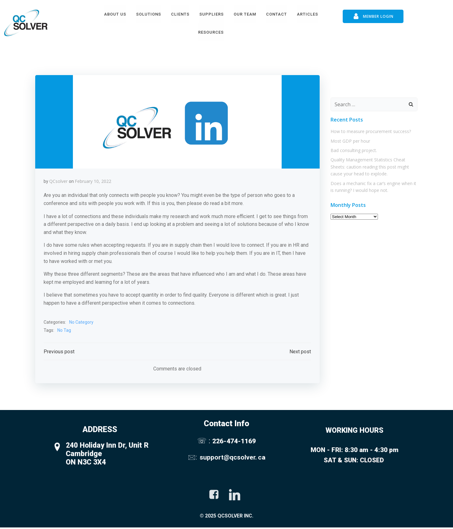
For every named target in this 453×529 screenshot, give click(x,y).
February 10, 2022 (93, 180)
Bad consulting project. (353, 148)
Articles (307, 13)
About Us (115, 13)
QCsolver (59, 180)
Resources (211, 31)
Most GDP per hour (349, 138)
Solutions (148, 13)
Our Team (245, 13)
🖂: (193, 457)
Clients (180, 13)
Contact (276, 13)
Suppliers (211, 13)
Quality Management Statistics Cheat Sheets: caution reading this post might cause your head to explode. (369, 164)
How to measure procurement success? (370, 129)
